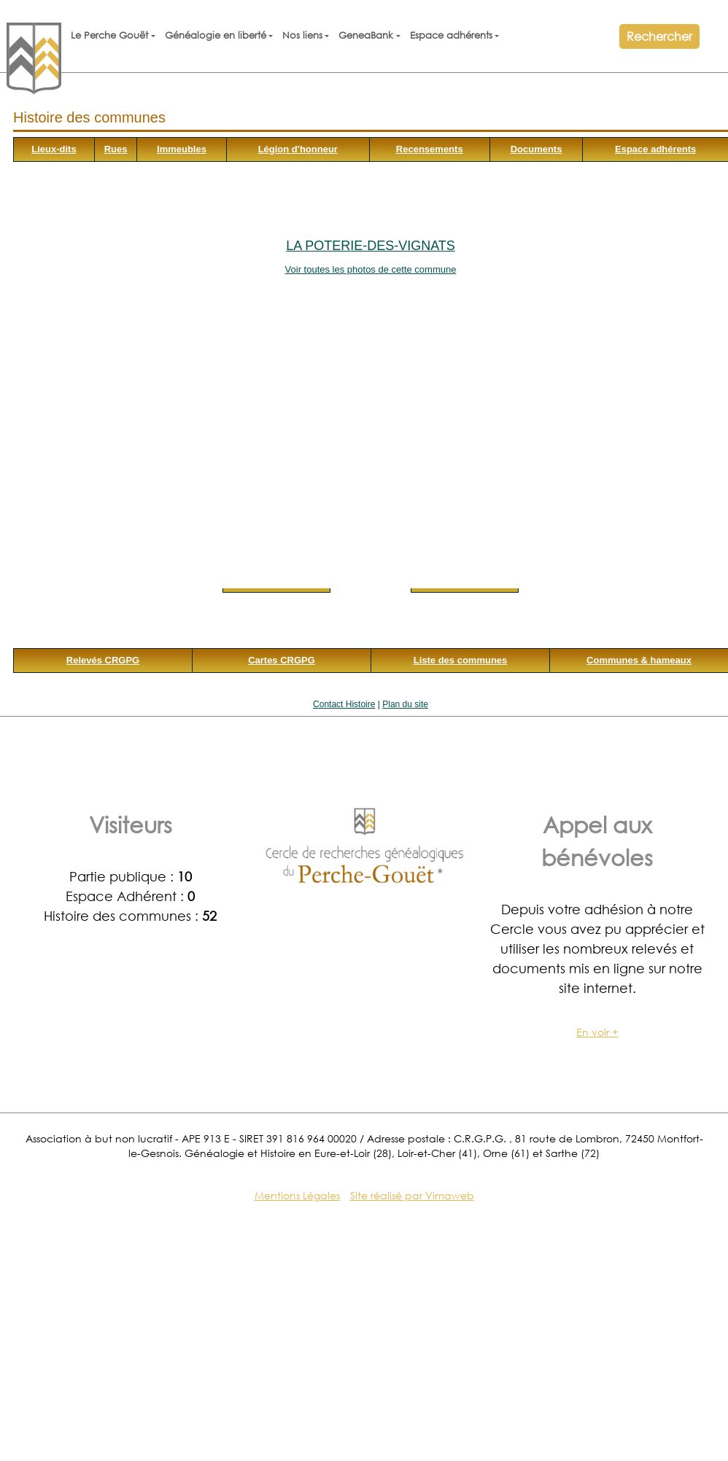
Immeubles (181, 149)
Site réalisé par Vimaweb (412, 1195)
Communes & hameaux (639, 660)
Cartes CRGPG (281, 660)
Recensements (429, 149)
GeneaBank (365, 35)
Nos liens (302, 35)
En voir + (597, 1032)
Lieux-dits (53, 149)
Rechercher (659, 36)
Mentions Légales (297, 1195)
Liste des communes (461, 660)
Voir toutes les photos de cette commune (371, 269)
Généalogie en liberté (215, 35)
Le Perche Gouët (109, 35)
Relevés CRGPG (102, 660)
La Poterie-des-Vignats (370, 245)
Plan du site (405, 704)
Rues (116, 149)
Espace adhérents (451, 35)
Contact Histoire (344, 704)
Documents (536, 149)
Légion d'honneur (298, 149)
